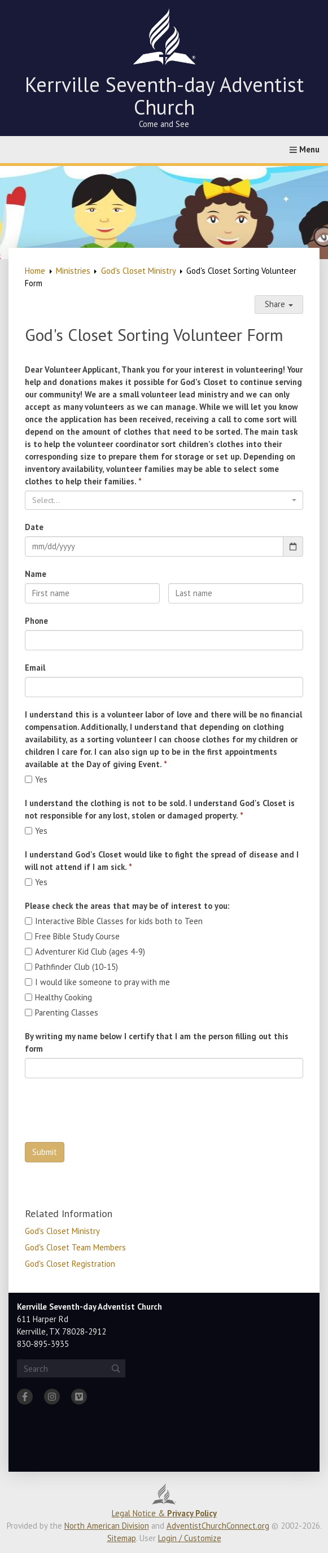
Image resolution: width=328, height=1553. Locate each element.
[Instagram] (51, 1396)
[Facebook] (24, 1396)
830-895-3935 (43, 1343)
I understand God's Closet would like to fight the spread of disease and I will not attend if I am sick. (162, 860)
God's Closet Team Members (75, 1247)
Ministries (73, 270)
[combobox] (164, 500)
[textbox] (160, 500)
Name (35, 573)
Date (34, 527)
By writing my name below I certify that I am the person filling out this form (156, 1042)
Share (279, 304)
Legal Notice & (164, 1513)
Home (35, 270)
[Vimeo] (79, 1396)
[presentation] (110, 1112)
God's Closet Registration (70, 1263)
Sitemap (121, 1538)
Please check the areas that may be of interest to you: (127, 905)
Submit (44, 1152)
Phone (36, 620)
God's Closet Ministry (138, 270)
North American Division (106, 1525)
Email (35, 667)
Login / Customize (189, 1538)
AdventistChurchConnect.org (218, 1525)
